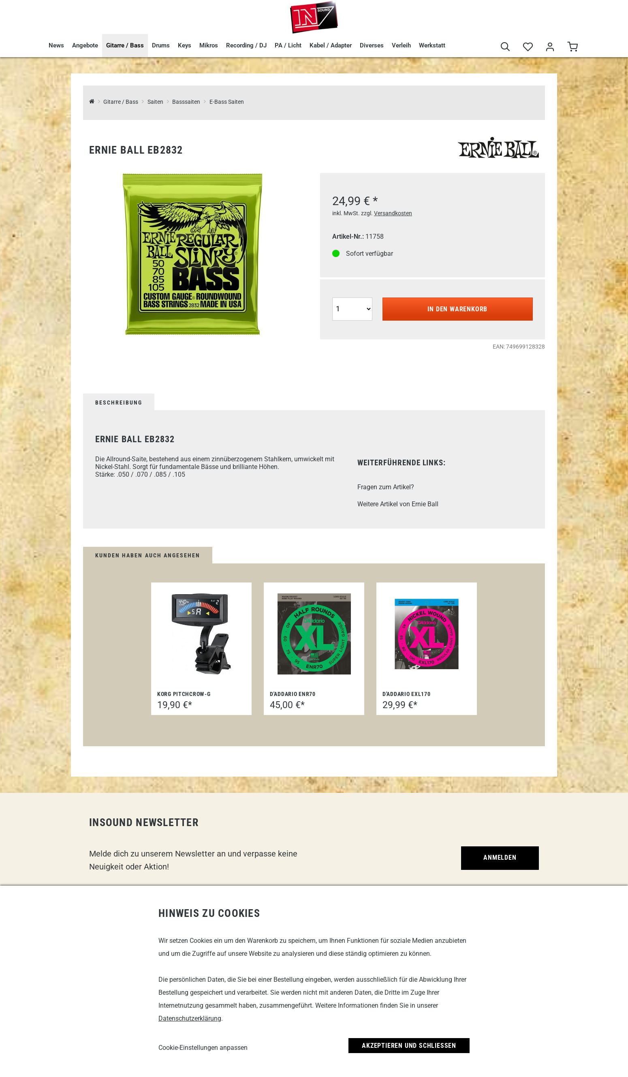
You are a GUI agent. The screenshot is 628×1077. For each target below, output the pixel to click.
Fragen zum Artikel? (385, 487)
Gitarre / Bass (125, 45)
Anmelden (499, 857)
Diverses (372, 45)
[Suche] (505, 47)
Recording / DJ (246, 45)
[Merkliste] (528, 47)
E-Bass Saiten (226, 101)
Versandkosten (393, 213)
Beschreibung (118, 402)
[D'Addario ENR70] (314, 633)
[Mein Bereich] (550, 47)
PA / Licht (288, 45)
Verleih (401, 45)
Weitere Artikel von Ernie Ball (397, 504)
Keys (184, 45)
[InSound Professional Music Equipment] (91, 102)
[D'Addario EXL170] (426, 633)
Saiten (155, 101)
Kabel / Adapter (331, 45)
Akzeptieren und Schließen (409, 1045)
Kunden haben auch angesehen (147, 555)
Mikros (208, 45)
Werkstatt (432, 45)
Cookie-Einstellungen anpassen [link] (203, 1047)
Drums (161, 45)
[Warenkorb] (572, 47)
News (56, 45)
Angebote (85, 45)
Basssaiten (186, 101)
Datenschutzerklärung (189, 1018)
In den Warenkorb (457, 309)
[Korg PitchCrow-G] (201, 633)
